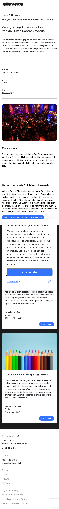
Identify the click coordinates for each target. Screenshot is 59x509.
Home (5, 15)
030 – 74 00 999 (9, 460)
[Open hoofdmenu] (54, 4)
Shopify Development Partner (15, 503)
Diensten (6, 470)
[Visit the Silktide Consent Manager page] (49, 281)
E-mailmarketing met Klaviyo (14, 499)
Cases (5, 474)
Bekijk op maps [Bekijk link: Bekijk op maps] (9, 448)
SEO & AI (6, 483)
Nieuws (14, 15)
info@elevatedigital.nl (11, 463)
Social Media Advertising (12, 495)
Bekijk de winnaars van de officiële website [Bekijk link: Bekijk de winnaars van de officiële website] (23, 217)
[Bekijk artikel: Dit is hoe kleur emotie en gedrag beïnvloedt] (29, 378)
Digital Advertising (10, 490)
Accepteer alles (29, 272)
